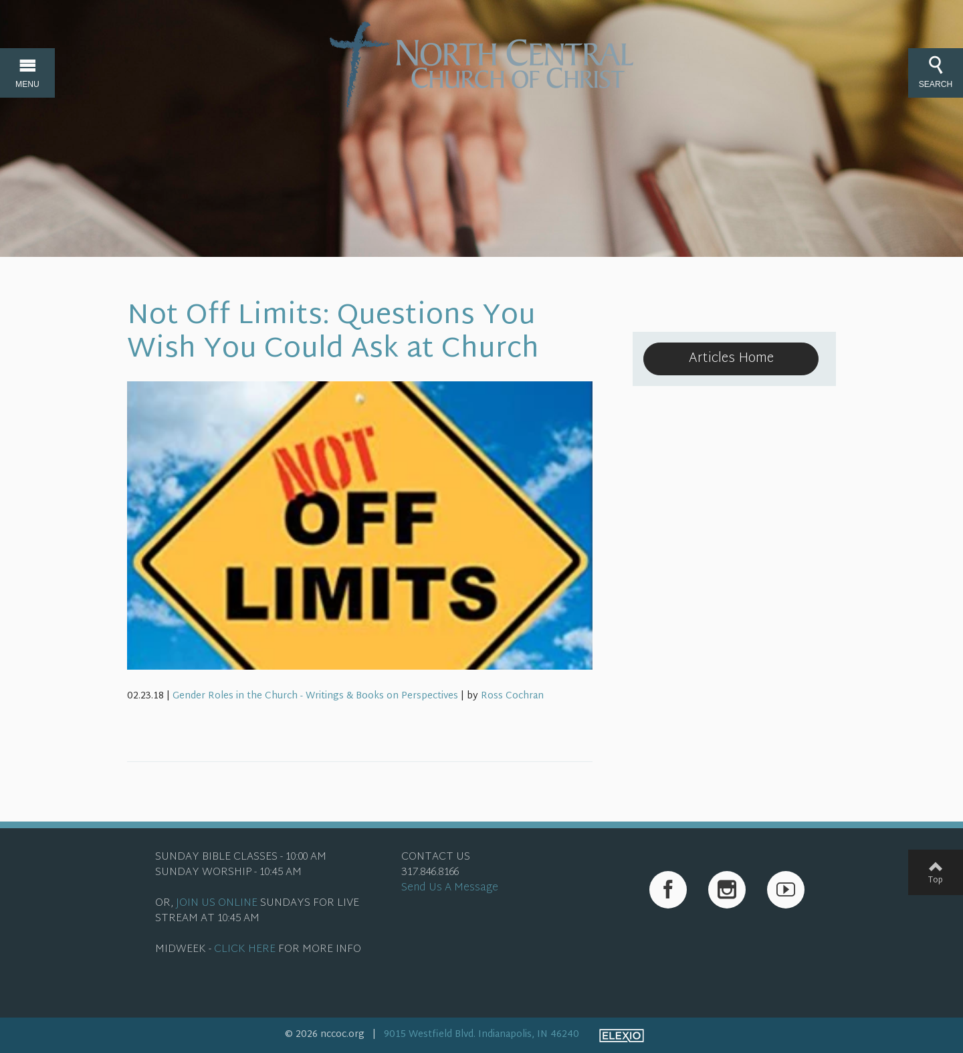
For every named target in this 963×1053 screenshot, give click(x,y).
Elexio (621, 1035)
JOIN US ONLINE (216, 903)
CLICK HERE (245, 949)
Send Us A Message (449, 888)
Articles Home (731, 359)
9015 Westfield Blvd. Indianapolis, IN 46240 (481, 1034)
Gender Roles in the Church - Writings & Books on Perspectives (315, 696)
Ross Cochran (512, 696)
